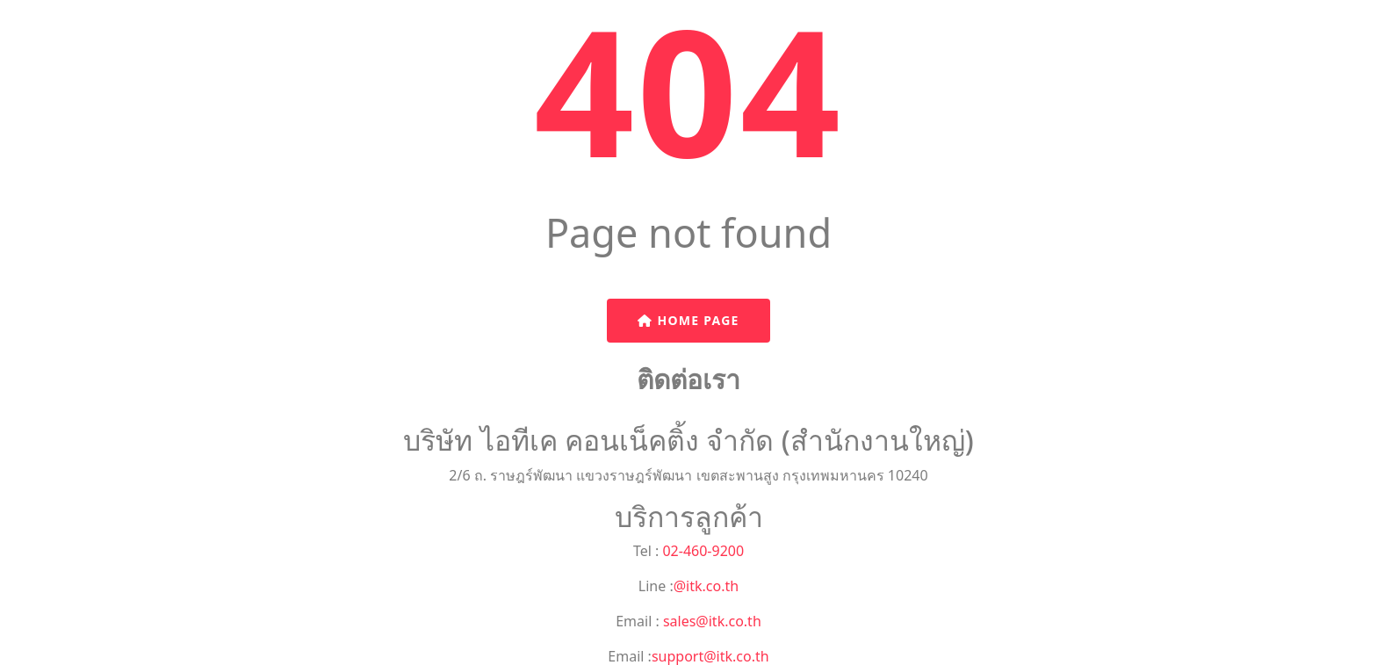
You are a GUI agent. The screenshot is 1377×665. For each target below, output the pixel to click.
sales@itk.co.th (710, 621)
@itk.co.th (706, 586)
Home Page (688, 320)
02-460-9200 (701, 550)
